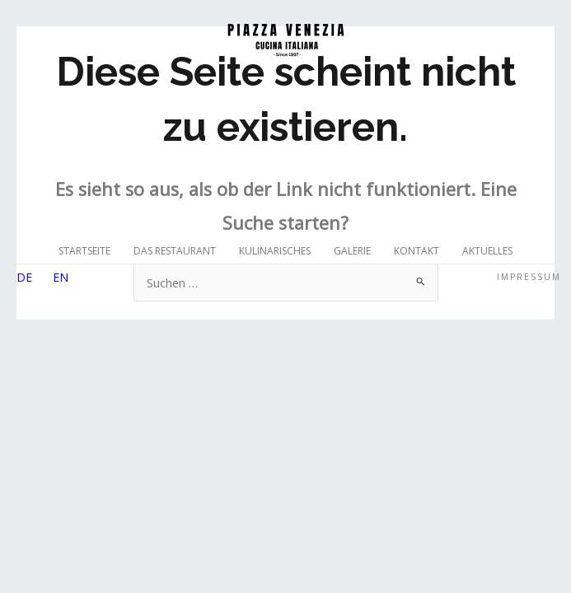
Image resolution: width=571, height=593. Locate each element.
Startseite (84, 251)
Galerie (352, 251)
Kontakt (416, 251)
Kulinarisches (275, 251)
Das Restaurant (174, 251)
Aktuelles (487, 251)
